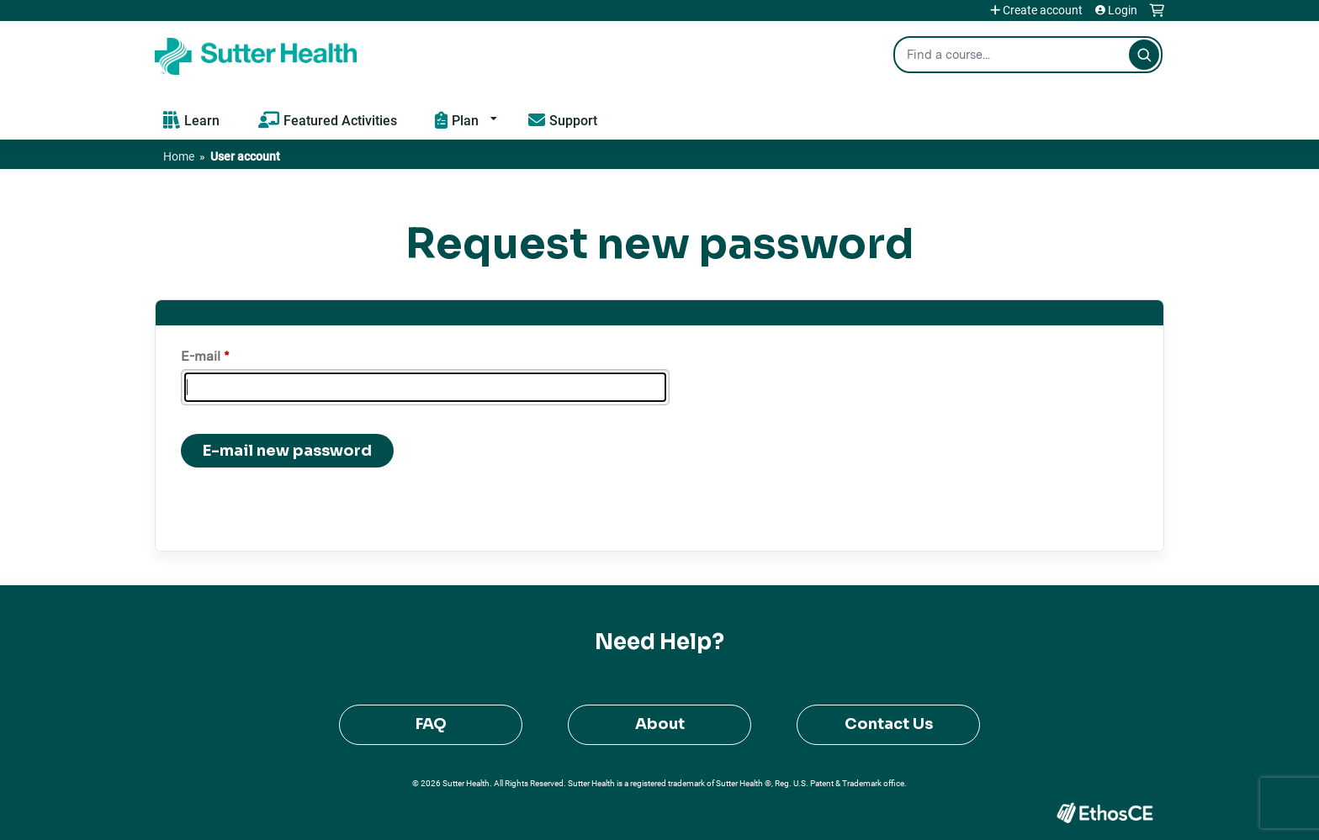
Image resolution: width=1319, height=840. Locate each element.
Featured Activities (340, 120)
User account (245, 156)
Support (573, 120)
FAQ (431, 724)
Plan (465, 120)
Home (178, 156)
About (660, 724)
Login (1122, 10)
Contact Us (889, 724)
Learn (202, 120)
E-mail (200, 356)
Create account (1043, 10)
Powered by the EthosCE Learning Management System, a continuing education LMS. (1104, 812)
